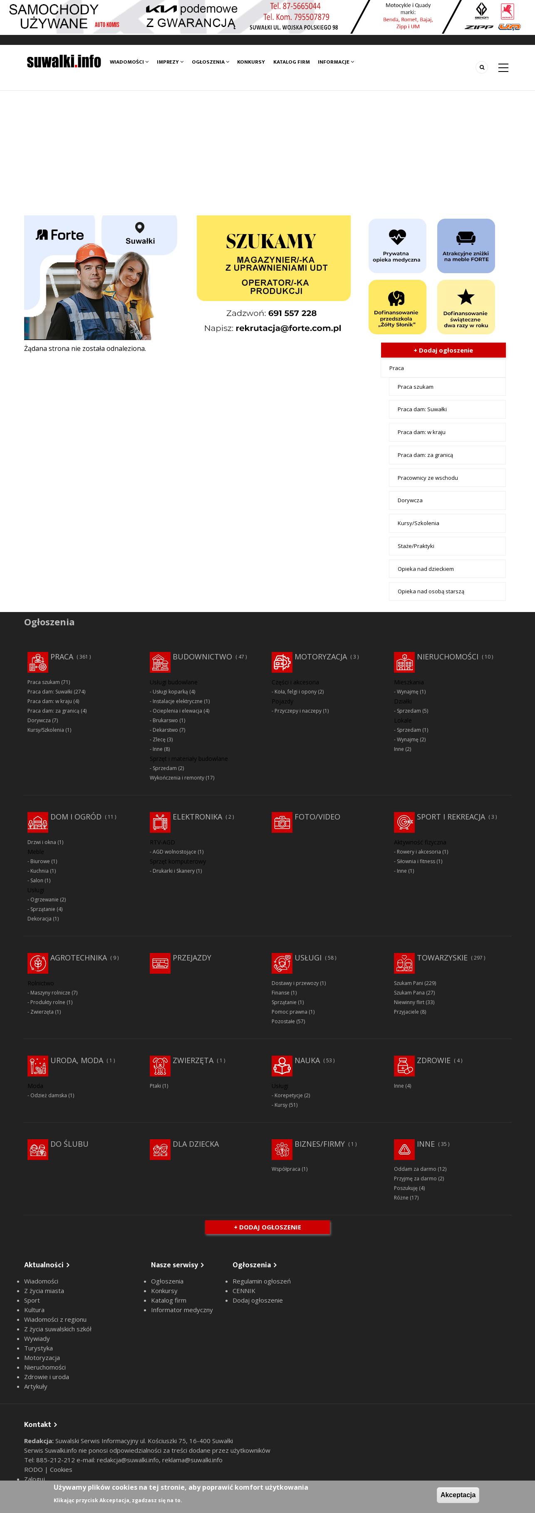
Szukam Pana (409, 992)
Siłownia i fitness (416, 861)
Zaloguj (34, 1479)
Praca (396, 368)
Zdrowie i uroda (46, 1376)
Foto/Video (317, 817)
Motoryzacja (321, 656)
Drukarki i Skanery (174, 870)
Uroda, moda (76, 1060)
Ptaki (155, 1085)
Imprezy (170, 62)
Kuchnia (39, 870)
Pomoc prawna (289, 1011)
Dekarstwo (165, 729)
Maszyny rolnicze (50, 992)
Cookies (61, 1469)
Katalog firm (291, 62)
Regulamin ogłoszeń (262, 1281)
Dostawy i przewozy (295, 983)
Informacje (336, 62)
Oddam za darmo (415, 1168)
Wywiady (37, 1338)
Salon (36, 880)
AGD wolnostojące (174, 851)
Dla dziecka (196, 1144)
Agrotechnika (78, 958)
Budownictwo (202, 656)
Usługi (308, 958)
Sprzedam (165, 768)
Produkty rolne (47, 1002)
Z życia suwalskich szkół (58, 1329)
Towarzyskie (442, 958)
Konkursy (251, 62)
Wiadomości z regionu (55, 1319)
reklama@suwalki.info (192, 1460)
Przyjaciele (406, 1011)
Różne (401, 1197)
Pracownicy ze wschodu (428, 477)
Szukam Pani (408, 983)
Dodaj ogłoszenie (258, 1300)
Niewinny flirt (409, 1002)
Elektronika (197, 817)
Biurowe (40, 861)
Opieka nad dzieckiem (426, 569)
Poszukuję (406, 1188)
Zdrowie (434, 1060)
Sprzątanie (42, 909)
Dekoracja (39, 918)
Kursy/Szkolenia (418, 523)
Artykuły (35, 1386)
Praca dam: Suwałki (422, 409)
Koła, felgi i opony (296, 691)
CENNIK (244, 1290)
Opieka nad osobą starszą (431, 591)
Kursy (281, 1104)
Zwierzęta (42, 1011)
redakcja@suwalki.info (128, 1460)
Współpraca (286, 1168)
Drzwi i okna (41, 842)
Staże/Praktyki (416, 546)
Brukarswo (165, 720)
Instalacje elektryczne (178, 701)
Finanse (281, 992)
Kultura (34, 1310)
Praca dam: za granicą (425, 455)
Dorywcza (410, 500)
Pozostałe (283, 1021)
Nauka (307, 1060)
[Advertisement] (267, 153)
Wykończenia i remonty (177, 777)
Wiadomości (129, 62)
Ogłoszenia (210, 62)
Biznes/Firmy (320, 1144)
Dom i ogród (76, 817)
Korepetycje (289, 1095)
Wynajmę (408, 691)
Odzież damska (48, 1095)
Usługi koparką (170, 691)
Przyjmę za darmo (415, 1178)
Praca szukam (415, 386)
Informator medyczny (182, 1310)
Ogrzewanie (44, 899)
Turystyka (38, 1348)
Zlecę (159, 739)
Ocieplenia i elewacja (177, 710)
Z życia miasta (44, 1290)
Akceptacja (458, 1494)
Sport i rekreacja (451, 817)
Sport (32, 1300)
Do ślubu (69, 1144)
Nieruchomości (447, 656)
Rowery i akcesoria (419, 851)
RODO (34, 1469)
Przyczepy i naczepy (298, 710)
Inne (158, 749)
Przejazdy (192, 958)
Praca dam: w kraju (422, 432)
